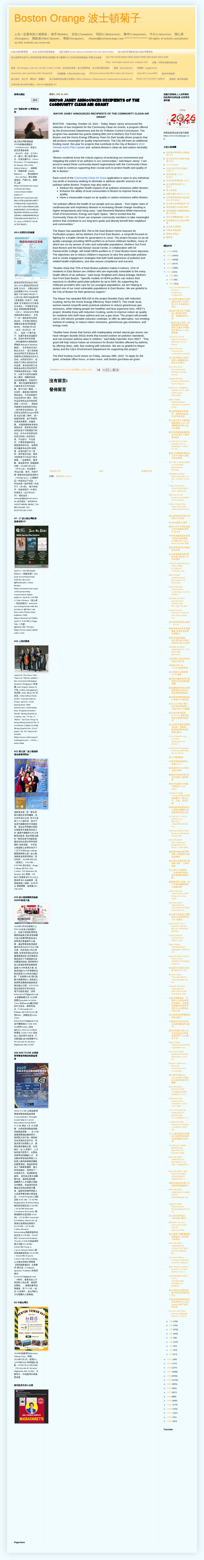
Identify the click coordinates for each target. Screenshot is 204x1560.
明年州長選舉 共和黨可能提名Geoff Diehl (178, 786)
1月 (171, 1354)
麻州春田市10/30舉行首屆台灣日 (179, 769)
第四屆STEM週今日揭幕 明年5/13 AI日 (179, 969)
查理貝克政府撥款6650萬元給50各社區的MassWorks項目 (179, 640)
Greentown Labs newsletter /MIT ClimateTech (32, 73)
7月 (171, 1329)
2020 (170, 1359)
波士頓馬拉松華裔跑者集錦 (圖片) (179, 1016)
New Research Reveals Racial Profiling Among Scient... (177, 371)
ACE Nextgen (172, 164)
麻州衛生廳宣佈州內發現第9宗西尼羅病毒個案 (179, 681)
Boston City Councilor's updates (151, 79)
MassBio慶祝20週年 (178, 522)
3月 (171, 1346)
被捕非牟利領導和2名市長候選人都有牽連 (179, 777)
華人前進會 (171, 190)
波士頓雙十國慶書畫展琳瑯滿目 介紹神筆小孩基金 (179, 1236)
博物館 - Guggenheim (147, 68)
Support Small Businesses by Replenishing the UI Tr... (179, 1208)
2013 (169, 1388)
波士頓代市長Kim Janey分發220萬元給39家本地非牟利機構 (179, 1079)
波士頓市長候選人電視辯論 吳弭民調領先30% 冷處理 (179, 917)
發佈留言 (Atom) (63, 476)
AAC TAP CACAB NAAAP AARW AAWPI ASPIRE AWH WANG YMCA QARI (137, 57)
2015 (169, 1380)
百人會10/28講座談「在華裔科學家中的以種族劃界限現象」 (178, 874)
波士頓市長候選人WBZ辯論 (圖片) (177, 1216)
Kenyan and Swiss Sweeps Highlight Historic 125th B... (178, 1313)
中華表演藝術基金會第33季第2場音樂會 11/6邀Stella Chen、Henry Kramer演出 (179, 539)
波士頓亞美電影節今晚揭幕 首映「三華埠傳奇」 (179, 863)
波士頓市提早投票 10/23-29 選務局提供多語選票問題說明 (179, 717)
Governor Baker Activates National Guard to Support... (179, 1260)
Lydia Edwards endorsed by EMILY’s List (176, 938)
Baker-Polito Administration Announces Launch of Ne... (179, 403)
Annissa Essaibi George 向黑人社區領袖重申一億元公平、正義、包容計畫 (179, 798)
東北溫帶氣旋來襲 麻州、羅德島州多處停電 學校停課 (178, 414)
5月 (171, 1338)
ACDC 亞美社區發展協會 (43, 52)
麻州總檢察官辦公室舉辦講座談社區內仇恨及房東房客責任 (179, 690)
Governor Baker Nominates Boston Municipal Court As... (178, 1055)
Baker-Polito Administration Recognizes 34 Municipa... (177, 579)
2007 (170, 1413)
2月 (171, 1350)
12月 (171, 275)
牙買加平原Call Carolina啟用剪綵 (178, 666)
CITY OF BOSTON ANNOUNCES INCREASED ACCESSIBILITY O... (179, 1114)
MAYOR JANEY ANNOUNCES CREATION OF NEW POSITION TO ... (179, 907)
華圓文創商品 (172, 234)
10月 (171, 283)
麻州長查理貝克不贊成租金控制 (179, 548)
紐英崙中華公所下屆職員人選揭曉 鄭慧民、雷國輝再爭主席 (179, 315)
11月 (171, 279)
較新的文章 (55, 471)
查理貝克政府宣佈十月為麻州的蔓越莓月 (179, 1184)
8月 (171, 1325)
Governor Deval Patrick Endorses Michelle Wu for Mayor (178, 340)
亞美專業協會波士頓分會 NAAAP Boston (177, 198)
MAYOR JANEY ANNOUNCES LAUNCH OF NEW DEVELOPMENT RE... (178, 1248)
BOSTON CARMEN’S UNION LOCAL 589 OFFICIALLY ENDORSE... (179, 392)
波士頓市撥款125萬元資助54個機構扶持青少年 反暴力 (179, 360)
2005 (170, 1421)
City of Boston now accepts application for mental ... (178, 740)
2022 (170, 268)
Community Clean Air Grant (90, 177)
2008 (170, 1409)
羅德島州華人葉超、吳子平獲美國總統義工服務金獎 (179, 884)
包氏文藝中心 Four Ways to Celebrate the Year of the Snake (86, 52)
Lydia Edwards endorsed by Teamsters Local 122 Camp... (178, 1102)
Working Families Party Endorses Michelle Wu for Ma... (179, 833)
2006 (170, 1417)
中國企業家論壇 (173, 230)
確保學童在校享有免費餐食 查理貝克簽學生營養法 (179, 631)
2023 (169, 263)
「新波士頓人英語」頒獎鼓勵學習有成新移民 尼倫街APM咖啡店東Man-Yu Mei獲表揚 (179, 327)
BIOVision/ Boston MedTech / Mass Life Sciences (111, 73)
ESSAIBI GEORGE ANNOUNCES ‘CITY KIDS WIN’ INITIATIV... (179, 651)
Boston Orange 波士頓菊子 (77, 18)
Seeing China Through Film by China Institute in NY (178, 978)
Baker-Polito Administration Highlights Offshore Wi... (179, 948)
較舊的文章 (147, 471)
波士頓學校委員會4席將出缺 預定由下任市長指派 (179, 557)
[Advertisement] (26, 1483)
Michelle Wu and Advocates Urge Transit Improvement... (178, 1226)
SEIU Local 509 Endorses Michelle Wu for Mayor (179, 497)
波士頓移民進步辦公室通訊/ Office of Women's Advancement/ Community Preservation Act (90, 79)
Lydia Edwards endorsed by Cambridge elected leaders (179, 591)
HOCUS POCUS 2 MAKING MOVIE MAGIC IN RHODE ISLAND (178, 927)
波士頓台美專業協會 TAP (177, 203)
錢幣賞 (169, 237)
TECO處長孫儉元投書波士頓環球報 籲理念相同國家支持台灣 (179, 1137)
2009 (170, 1404)
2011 (169, 1396)
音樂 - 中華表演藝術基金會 (164, 63)
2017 (169, 1372)
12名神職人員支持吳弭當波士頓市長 (179, 659)
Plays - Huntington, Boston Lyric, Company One (127, 62)
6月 (171, 1333)
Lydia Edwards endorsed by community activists (179, 351)
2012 (169, 1392)
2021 (169, 272)
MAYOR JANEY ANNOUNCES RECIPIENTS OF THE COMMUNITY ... (179, 1162)
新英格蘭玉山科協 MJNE (177, 207)
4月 (171, 1342)
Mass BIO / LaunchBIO (147, 73)
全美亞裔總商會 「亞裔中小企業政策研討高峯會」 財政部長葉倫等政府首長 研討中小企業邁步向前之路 (179, 1004)
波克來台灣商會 (173, 226)
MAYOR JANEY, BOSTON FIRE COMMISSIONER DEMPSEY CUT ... (178, 1091)
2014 (169, 1384)
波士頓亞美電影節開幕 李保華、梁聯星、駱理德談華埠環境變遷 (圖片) (179, 728)
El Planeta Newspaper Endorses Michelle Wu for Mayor (179, 750)
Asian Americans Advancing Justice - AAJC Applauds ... (179, 488)
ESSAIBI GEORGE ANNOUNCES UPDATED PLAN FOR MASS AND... (178, 990)
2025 (169, 255)
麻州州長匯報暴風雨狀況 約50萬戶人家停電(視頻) (179, 435)
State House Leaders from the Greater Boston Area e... (178, 1269)
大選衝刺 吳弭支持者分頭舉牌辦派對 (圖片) (179, 1024)
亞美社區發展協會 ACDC (178, 180)
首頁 (101, 471)
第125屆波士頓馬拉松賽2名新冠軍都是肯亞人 (179, 1293)
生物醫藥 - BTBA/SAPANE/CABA (71, 74)
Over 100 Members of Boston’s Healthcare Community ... (179, 291)
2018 (169, 1367)
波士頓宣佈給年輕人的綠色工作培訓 (179, 517)
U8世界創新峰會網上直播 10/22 (178, 762)
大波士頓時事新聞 (19, 52)
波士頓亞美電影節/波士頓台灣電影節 (135, 52)
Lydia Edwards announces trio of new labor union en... (178, 614)
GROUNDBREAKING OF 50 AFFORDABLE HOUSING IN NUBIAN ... (178, 1281)
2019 (169, 1363)
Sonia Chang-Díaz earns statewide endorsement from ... (179, 508)
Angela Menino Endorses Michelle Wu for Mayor (179, 381)
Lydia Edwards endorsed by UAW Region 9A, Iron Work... (178, 895)
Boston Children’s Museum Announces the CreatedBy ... (177, 1067)
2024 (170, 259)
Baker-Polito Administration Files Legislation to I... (179, 1045)
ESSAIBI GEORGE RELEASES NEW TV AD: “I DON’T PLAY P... (179, 478)
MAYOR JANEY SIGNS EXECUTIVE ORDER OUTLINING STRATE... (179, 960)
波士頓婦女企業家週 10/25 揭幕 (178, 673)
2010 (169, 1400)
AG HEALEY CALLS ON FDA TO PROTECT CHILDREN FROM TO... (178, 821)
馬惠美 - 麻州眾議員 (178, 79)
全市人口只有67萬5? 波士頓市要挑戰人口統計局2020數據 (179, 706)
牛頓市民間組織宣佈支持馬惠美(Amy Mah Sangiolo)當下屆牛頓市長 (179, 1303)
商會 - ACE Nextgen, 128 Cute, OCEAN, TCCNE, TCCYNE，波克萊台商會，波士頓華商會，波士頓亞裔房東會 (60, 68)
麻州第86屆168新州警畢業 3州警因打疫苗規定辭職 (179, 854)
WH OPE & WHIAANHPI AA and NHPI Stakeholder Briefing (179, 466)
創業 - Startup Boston (123, 68)
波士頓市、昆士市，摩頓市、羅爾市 (28, 79)
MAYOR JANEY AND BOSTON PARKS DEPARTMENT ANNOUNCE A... (178, 1175)
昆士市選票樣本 (176, 757)
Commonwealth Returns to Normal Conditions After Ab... (179, 1126)
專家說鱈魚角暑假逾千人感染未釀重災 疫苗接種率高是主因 (179, 810)
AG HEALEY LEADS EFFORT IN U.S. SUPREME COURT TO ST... (178, 445)
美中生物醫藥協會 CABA (177, 217)
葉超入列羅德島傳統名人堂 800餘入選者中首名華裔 (179, 455)
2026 (169, 251)
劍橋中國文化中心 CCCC (178, 194)
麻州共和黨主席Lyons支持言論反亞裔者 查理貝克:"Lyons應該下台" (179, 1034)
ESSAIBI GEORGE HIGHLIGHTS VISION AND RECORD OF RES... (179, 602)
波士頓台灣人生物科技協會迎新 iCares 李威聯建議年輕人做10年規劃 (179, 424)
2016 (169, 1376)
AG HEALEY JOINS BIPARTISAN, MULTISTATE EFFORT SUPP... (177, 1149)
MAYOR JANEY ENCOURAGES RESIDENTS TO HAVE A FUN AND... (179, 844)
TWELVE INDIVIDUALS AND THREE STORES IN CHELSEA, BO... (179, 567)
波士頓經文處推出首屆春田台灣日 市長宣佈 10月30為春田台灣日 (179, 303)
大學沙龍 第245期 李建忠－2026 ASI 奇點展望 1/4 (33, 85)
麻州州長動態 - (169, 74)
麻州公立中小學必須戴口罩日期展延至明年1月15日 (179, 529)
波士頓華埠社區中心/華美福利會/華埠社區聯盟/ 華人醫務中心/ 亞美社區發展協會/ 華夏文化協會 (56, 58)
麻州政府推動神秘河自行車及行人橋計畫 (179, 698)
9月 (171, 1321)
